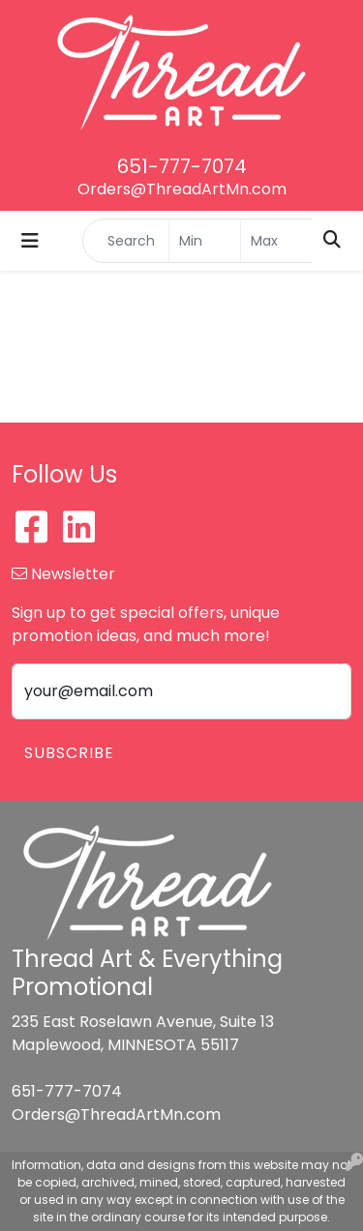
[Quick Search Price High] (276, 241)
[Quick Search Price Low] (204, 241)
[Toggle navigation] (30, 240)
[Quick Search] (125, 241)
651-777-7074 (182, 166)
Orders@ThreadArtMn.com (182, 189)
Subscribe (69, 753)
